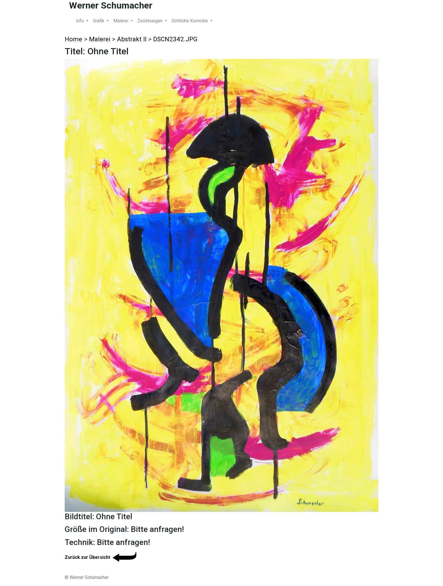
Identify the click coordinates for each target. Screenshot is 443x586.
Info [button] (80, 20)
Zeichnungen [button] (150, 20)
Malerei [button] (121, 20)
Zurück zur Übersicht (101, 557)
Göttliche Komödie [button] (190, 20)
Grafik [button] (99, 20)
